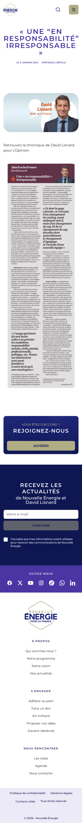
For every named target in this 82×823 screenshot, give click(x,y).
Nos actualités (41, 673)
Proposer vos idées (41, 723)
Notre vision (41, 665)
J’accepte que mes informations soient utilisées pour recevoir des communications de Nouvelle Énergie (41, 542)
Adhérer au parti (41, 701)
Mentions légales (61, 793)
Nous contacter (41, 773)
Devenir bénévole (41, 730)
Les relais (41, 758)
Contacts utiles (25, 801)
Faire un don (41, 708)
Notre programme (41, 658)
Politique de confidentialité (27, 793)
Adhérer (41, 446)
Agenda (41, 765)
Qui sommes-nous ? (41, 651)
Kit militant (41, 715)
